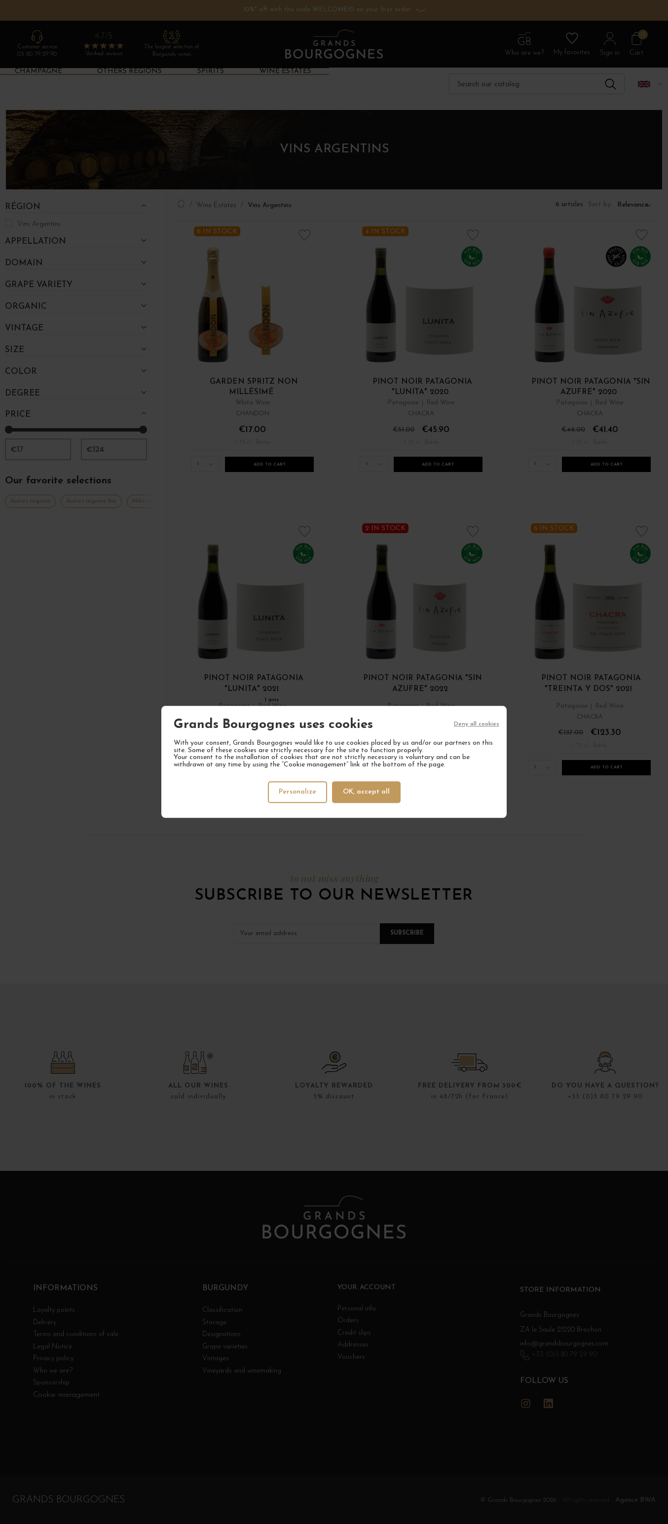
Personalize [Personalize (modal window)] (296, 792)
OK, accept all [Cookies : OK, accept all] (367, 792)
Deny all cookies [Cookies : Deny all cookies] (476, 725)
